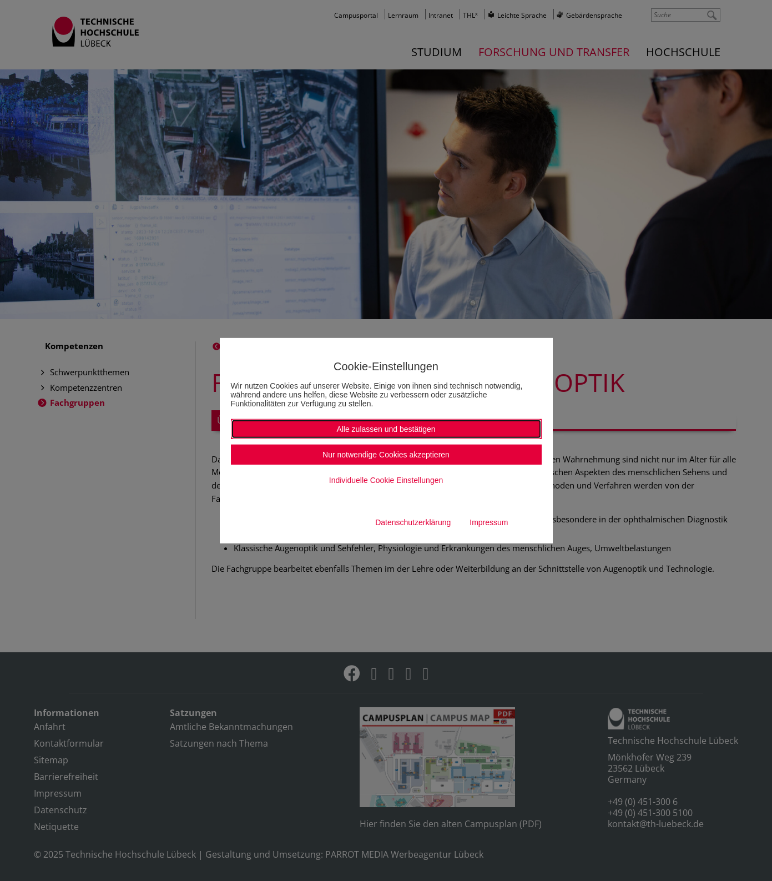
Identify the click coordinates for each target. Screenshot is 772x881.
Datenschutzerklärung (413, 522)
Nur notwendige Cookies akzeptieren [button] (386, 454)
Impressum (489, 522)
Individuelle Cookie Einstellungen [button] (386, 480)
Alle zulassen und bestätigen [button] (385, 429)
